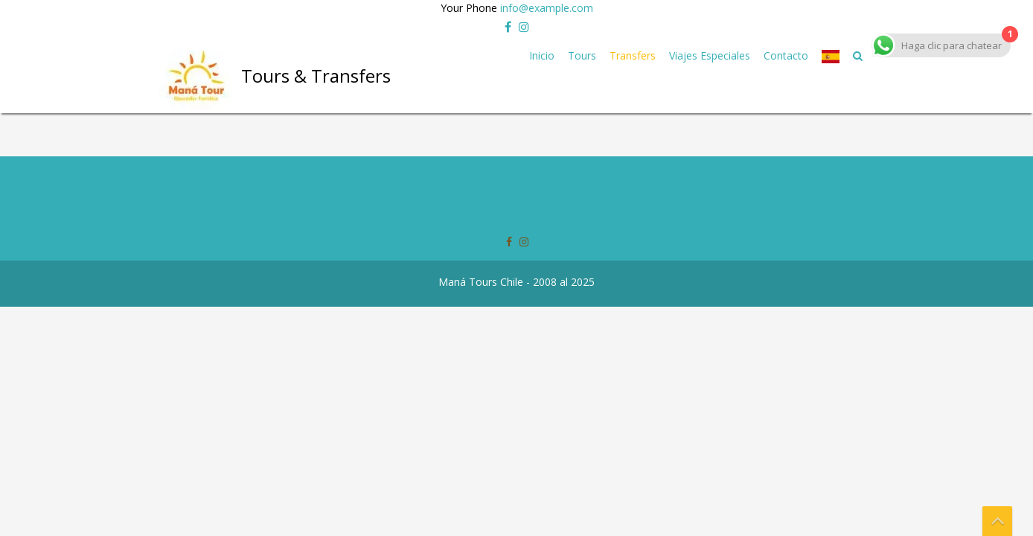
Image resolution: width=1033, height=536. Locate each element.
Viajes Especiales (709, 55)
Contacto (786, 55)
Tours (582, 55)
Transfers (633, 55)
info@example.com (546, 8)
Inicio (541, 55)
